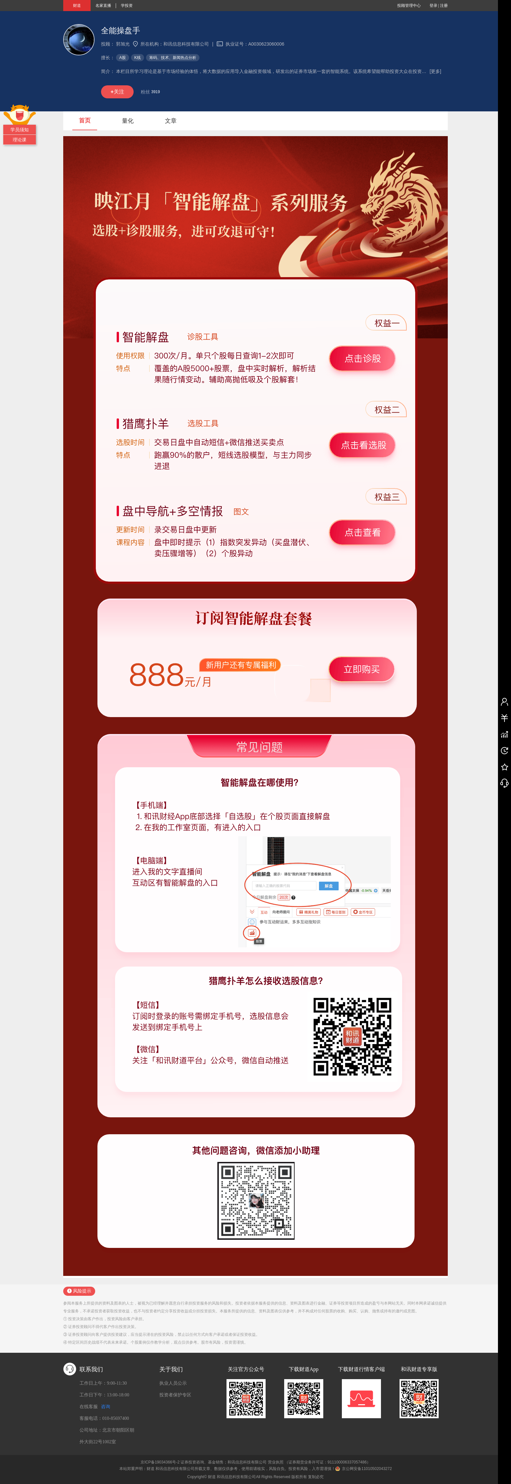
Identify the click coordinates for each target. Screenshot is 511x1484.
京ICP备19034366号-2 (160, 1462)
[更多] (435, 71)
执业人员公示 (173, 1383)
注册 (444, 5)
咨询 (105, 1406)
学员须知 (19, 129)
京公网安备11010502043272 (367, 1468)
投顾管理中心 (409, 5)
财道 (77, 5)
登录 (433, 5)
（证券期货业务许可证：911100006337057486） (328, 1462)
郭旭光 (123, 44)
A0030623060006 (266, 44)
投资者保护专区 (175, 1394)
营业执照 (276, 1462)
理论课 (19, 139)
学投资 (127, 5)
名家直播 (103, 5)
